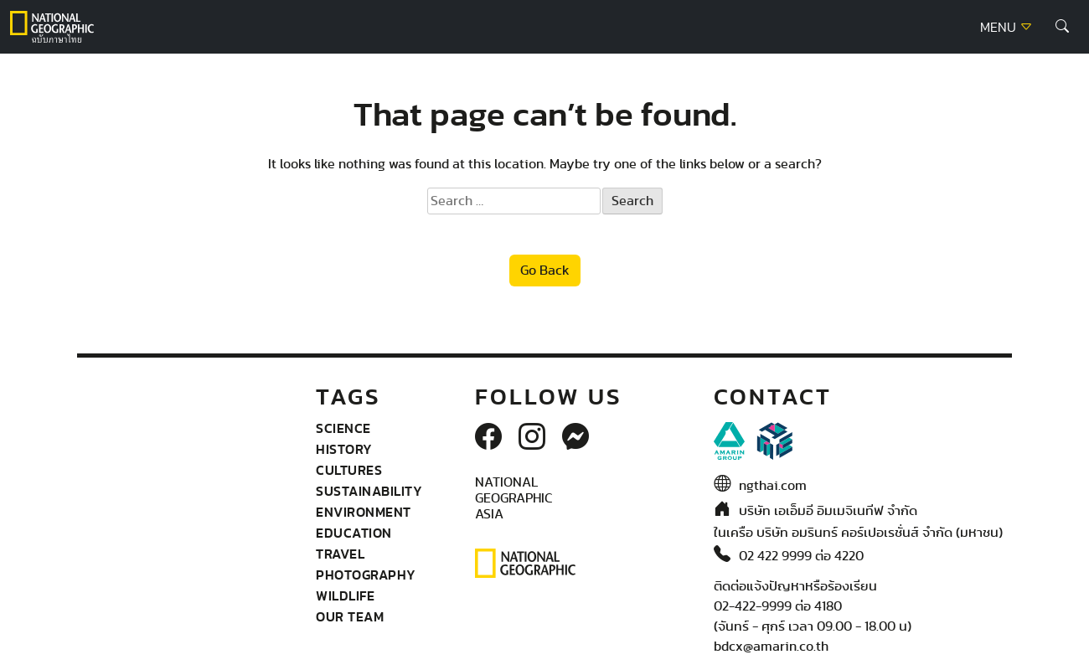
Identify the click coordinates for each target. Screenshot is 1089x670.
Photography (366, 574)
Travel (340, 554)
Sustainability (369, 491)
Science (343, 428)
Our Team (350, 616)
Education (354, 533)
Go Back (545, 270)
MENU (1006, 27)
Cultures (349, 470)
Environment (363, 512)
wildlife (345, 595)
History (344, 449)
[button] (1062, 27)
